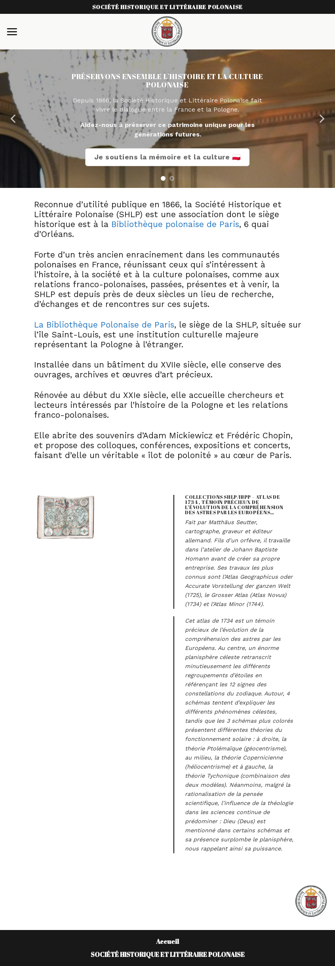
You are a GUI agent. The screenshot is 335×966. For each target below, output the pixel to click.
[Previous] (14, 119)
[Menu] (12, 32)
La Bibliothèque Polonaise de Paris (104, 325)
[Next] (321, 119)
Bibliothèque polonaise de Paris (175, 224)
